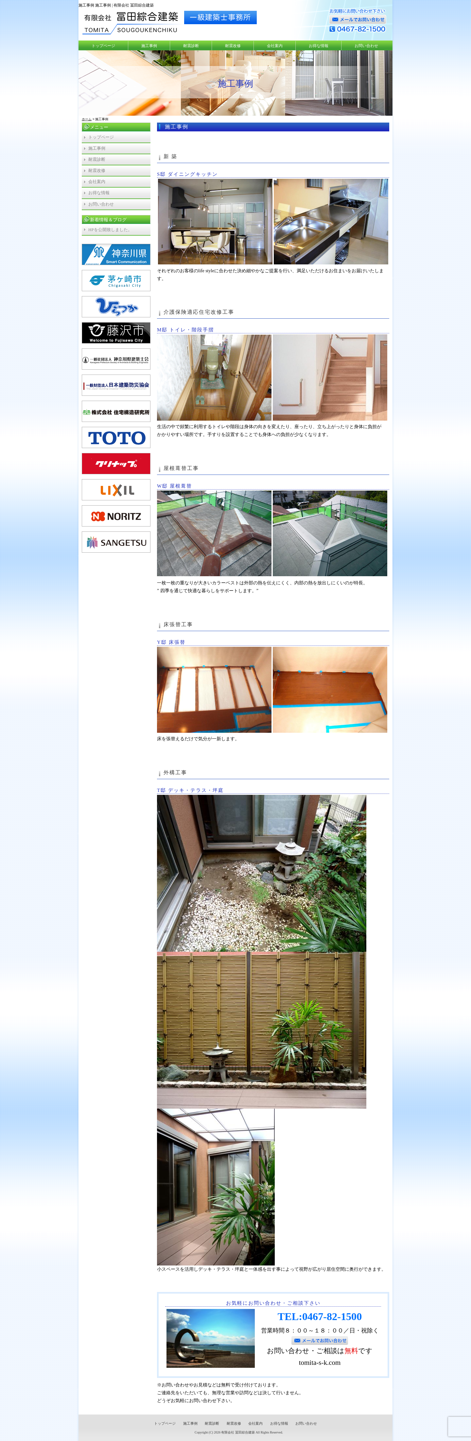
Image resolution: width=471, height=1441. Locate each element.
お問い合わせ (366, 45)
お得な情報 (318, 45)
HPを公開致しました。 (110, 229)
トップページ (103, 45)
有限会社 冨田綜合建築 (238, 1432)
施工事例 (149, 45)
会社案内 (275, 45)
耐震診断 (191, 45)
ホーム (87, 119)
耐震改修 (233, 45)
